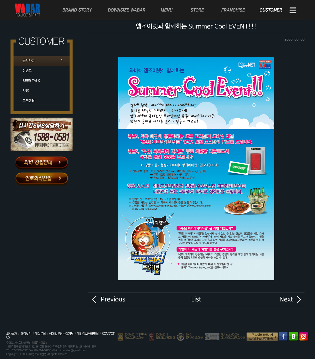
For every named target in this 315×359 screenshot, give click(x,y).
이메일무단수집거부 (61, 334)
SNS (26, 91)
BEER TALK (31, 81)
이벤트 (27, 71)
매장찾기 (26, 334)
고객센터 (29, 101)
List (196, 299)
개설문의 (40, 334)
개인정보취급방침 (87, 334)
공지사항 (29, 61)
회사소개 (11, 334)
